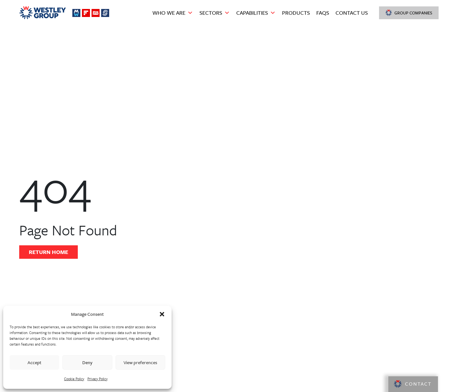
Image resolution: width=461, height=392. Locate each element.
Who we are (172, 13)
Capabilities (256, 13)
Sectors (214, 13)
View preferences (140, 362)
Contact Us (352, 13)
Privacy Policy (97, 378)
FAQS (322, 13)
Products (296, 13)
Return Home (48, 252)
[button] (162, 314)
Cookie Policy (74, 378)
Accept (34, 362)
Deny (87, 362)
